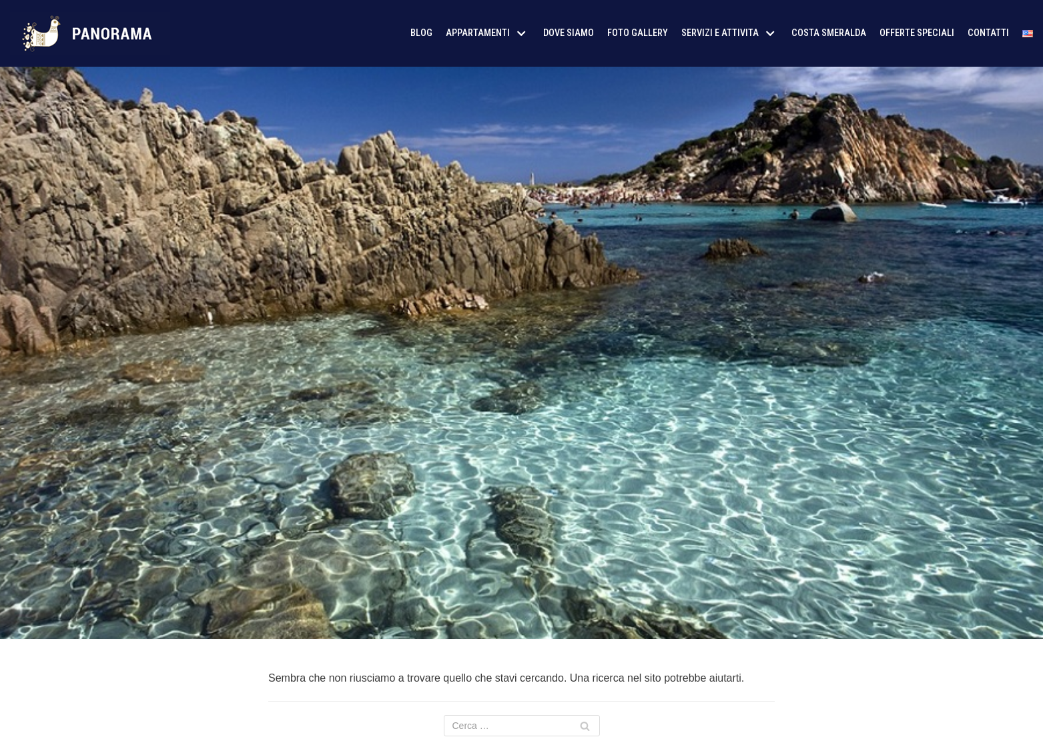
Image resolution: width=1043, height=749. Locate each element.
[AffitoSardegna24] (90, 33)
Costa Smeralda (828, 33)
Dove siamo (568, 33)
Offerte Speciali (917, 33)
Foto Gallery (637, 33)
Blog (421, 33)
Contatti (988, 33)
